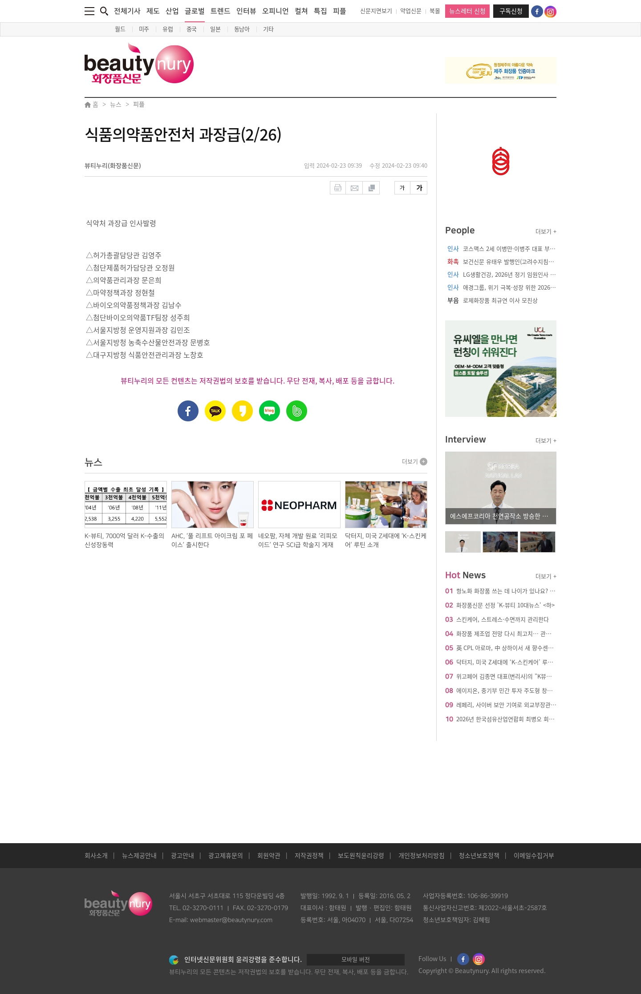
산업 (172, 11)
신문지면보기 (376, 11)
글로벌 (195, 14)
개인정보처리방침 (421, 856)
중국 (192, 29)
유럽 (167, 29)
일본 (215, 29)
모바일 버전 (355, 959)
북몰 (435, 11)
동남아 (242, 29)
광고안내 (182, 856)
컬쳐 (301, 11)
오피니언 (275, 11)
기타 (268, 29)
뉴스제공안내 (139, 856)
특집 (320, 11)
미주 (144, 29)
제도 (153, 11)
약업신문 (411, 11)
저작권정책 (309, 856)
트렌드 (221, 11)
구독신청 (511, 11)
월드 (120, 29)
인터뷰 (246, 11)
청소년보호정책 (479, 856)
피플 (339, 11)
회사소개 (96, 856)
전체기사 (127, 11)
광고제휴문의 (225, 856)
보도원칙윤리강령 (361, 856)
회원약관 (268, 856)
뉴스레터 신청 (467, 11)
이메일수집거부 (534, 856)
